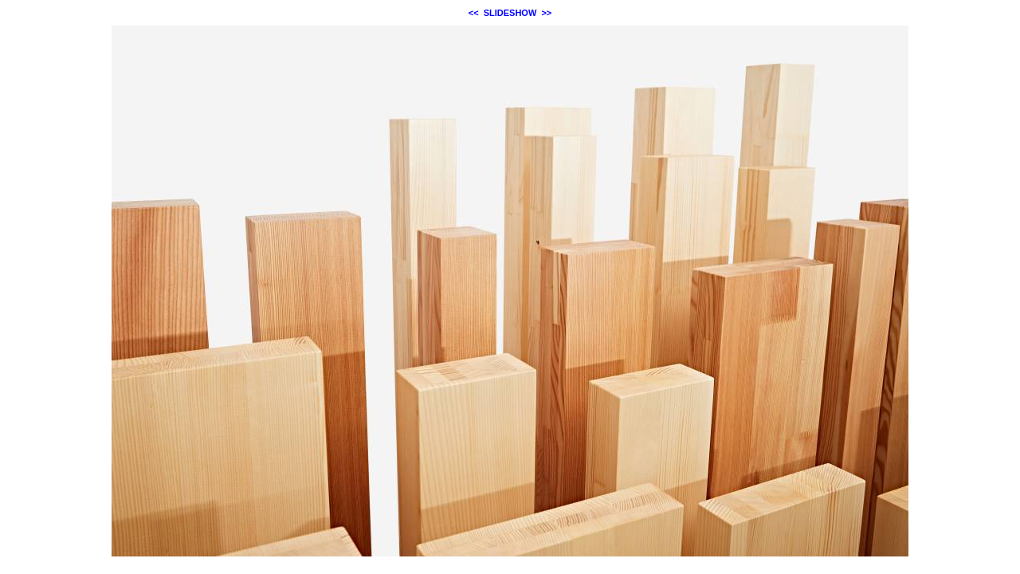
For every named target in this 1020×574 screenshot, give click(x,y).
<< (474, 13)
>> (546, 13)
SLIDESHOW (510, 13)
